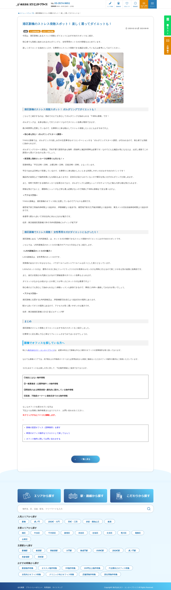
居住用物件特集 (110, 574)
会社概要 (21, 587)
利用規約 (47, 587)
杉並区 (95, 533)
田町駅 (41, 557)
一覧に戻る (85, 459)
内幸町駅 (100, 551)
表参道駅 (25, 557)
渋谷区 (81, 533)
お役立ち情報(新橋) (48, 31)
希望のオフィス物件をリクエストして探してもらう (48, 433)
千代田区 (52, 533)
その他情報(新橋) (35, 31)
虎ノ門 (37, 522)
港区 (24, 533)
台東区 (25, 539)
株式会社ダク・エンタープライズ (41, 350)
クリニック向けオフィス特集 (61, 574)
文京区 (109, 533)
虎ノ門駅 (132, 551)
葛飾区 (138, 533)
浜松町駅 (116, 551)
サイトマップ (57, 587)
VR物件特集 (70, 568)
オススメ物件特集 (49, 568)
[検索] (148, 508)
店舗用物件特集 (89, 574)
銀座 (110, 522)
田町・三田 (73, 522)
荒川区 (123, 533)
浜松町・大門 (54, 522)
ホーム (21, 13)
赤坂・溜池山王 (92, 522)
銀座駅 (39, 551)
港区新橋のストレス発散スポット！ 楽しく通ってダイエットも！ (58, 13)
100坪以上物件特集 (92, 568)
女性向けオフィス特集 (31, 574)
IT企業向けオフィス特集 (119, 568)
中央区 (37, 533)
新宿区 (67, 533)
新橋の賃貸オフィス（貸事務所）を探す (43, 427)
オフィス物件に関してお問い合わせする (43, 439)
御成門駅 (84, 551)
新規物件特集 (27, 568)
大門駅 (69, 551)
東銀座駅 (54, 551)
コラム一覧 (30, 13)
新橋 (25, 31)
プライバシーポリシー (34, 587)
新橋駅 (25, 551)
